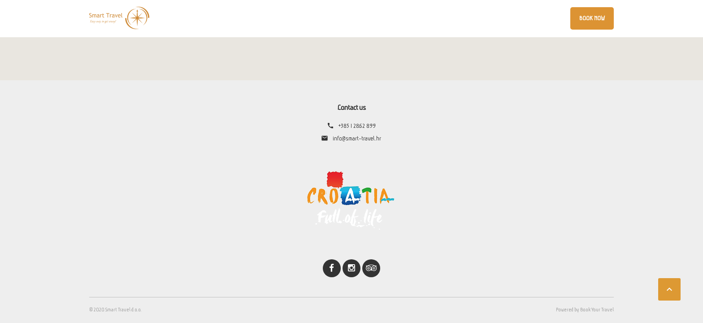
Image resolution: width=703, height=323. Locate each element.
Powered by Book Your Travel (585, 309)
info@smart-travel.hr (357, 138)
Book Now (592, 18)
